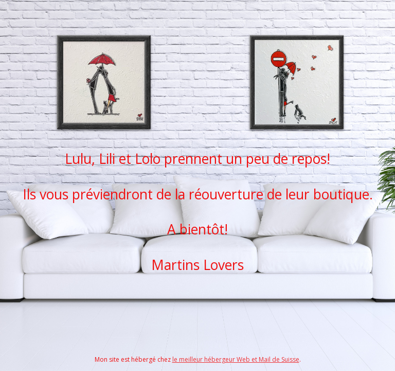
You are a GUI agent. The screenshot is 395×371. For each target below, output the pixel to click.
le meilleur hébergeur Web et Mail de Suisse (235, 359)
